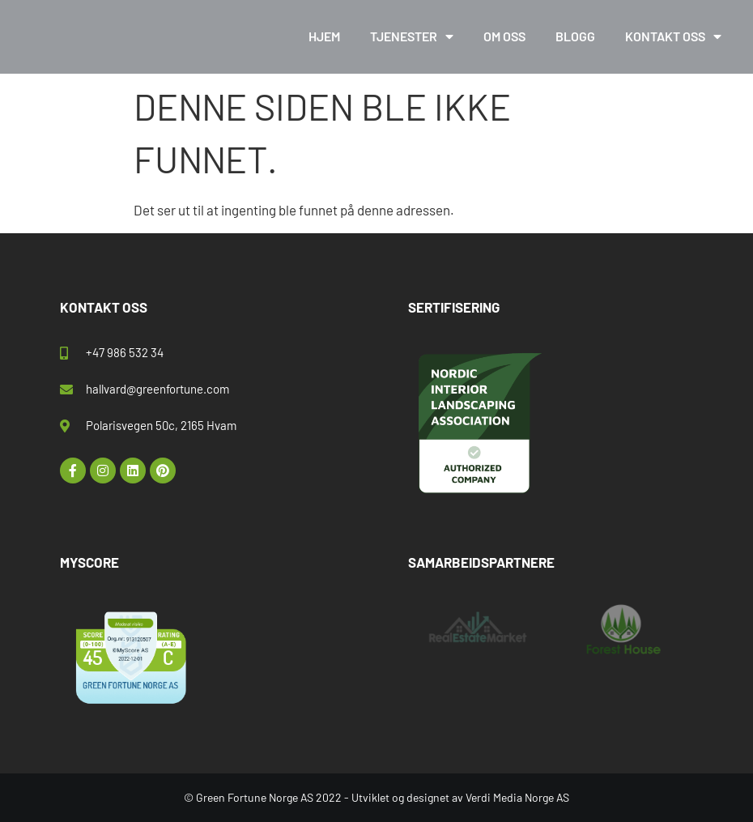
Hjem (324, 36)
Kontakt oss (673, 36)
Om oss (504, 36)
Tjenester (411, 36)
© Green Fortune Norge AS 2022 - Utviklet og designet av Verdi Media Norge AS (376, 797)
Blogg (575, 36)
